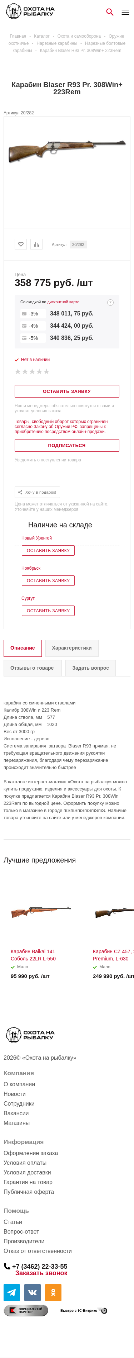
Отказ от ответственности (38, 1251)
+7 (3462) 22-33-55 (40, 1266)
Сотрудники (19, 1104)
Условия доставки (27, 1172)
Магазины (17, 1123)
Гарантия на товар (28, 1182)
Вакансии (16, 1113)
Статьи (13, 1222)
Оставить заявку (48, 550)
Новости (15, 1094)
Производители (24, 1241)
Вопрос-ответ (21, 1232)
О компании (19, 1084)
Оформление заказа (31, 1153)
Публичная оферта (29, 1192)
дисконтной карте (63, 302)
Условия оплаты (25, 1163)
